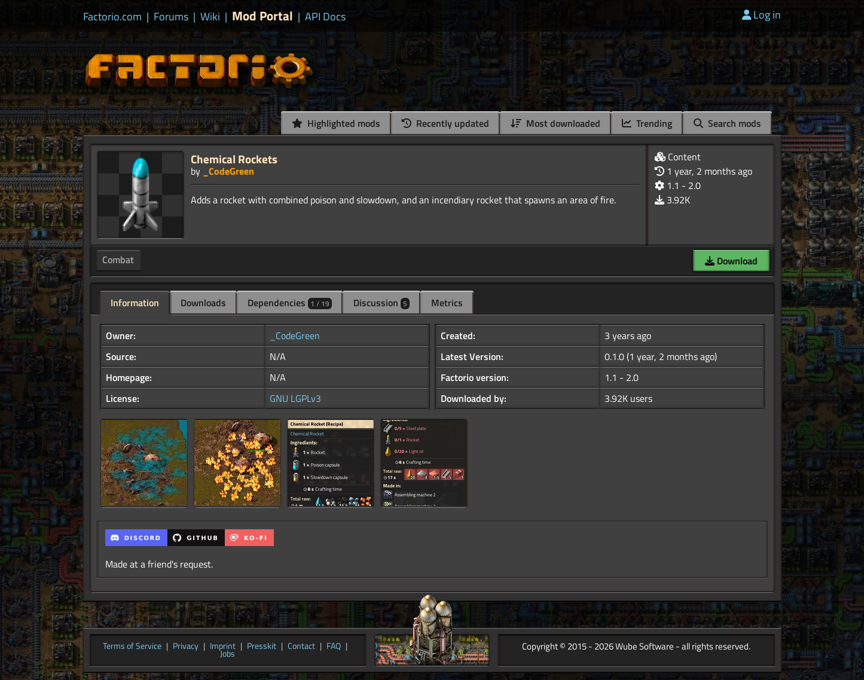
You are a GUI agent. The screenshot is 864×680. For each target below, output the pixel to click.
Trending (647, 123)
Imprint (223, 646)
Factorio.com (112, 16)
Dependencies (290, 302)
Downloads (203, 302)
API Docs (325, 16)
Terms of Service (132, 646)
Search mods (727, 123)
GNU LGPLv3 (295, 398)
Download (731, 261)
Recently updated (445, 123)
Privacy (186, 646)
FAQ (333, 646)
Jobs (227, 654)
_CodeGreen (228, 171)
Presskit (261, 646)
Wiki (210, 16)
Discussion (381, 302)
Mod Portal (262, 16)
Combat (118, 259)
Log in (761, 15)
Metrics (447, 302)
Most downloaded (555, 123)
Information (135, 302)
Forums (171, 16)
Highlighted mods (336, 123)
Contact (301, 646)
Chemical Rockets (234, 158)
